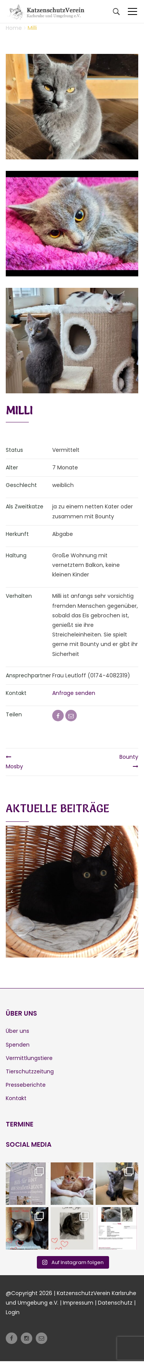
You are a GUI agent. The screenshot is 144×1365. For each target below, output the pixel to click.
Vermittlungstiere (29, 1058)
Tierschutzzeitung (30, 1071)
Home (14, 28)
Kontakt (16, 1098)
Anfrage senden (73, 693)
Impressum (78, 1303)
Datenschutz (115, 1303)
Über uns (17, 1031)
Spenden (18, 1045)
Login (13, 1312)
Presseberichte (26, 1085)
